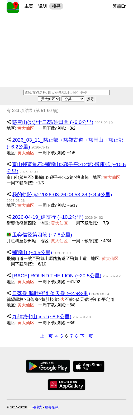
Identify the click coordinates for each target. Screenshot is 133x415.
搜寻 (56, 6)
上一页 (46, 336)
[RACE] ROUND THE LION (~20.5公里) (56, 275)
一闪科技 (35, 407)
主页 (29, 6)
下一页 (86, 336)
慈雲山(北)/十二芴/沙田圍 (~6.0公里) (52, 122)
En (123, 6)
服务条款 (52, 407)
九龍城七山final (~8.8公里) (41, 316)
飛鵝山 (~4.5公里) (32, 252)
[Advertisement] (66, 50)
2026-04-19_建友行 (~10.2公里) (47, 217)
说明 (42, 6)
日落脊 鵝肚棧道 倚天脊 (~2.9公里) (51, 293)
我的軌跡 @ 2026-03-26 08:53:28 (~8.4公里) (62, 194)
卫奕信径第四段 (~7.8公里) (42, 234)
